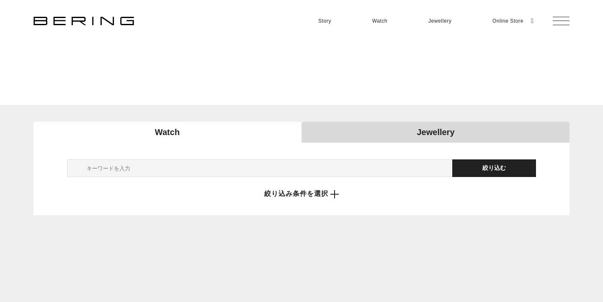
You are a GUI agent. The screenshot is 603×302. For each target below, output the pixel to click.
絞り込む (494, 167)
